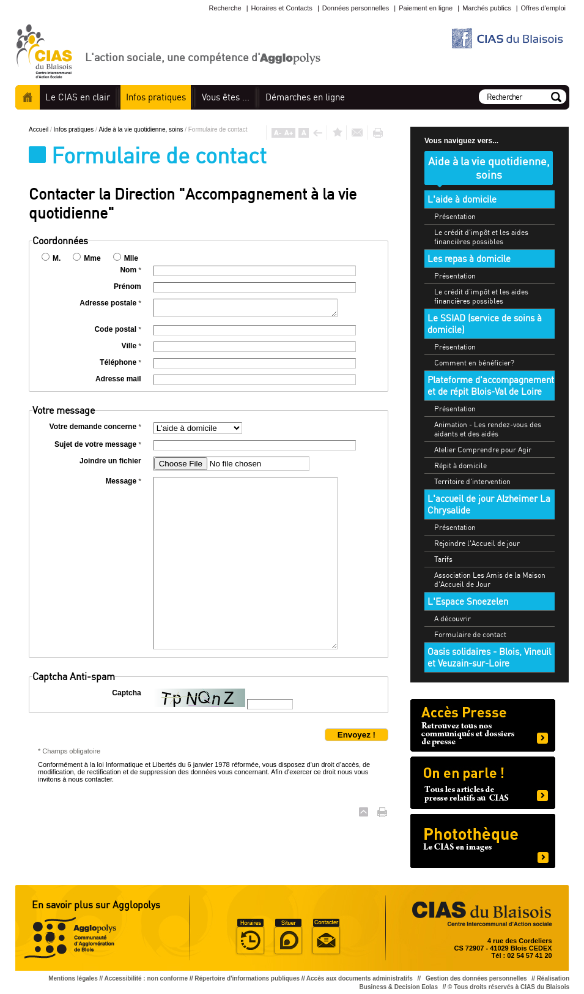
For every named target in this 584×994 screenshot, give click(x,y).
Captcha (126, 693)
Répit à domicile (460, 465)
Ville (131, 346)
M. (57, 258)
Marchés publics (486, 8)
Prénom (127, 286)
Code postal (117, 329)
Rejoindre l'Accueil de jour (477, 543)
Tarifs (443, 559)
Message (123, 481)
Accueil (27, 97)
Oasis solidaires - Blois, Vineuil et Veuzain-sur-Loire (489, 657)
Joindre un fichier (110, 461)
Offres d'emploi (543, 8)
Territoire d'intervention (472, 481)
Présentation (455, 216)
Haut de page (363, 811)
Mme (92, 258)
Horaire (250, 937)
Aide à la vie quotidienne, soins (142, 129)
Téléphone (120, 362)
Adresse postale (110, 303)
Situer (288, 937)
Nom (130, 270)
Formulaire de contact (470, 634)
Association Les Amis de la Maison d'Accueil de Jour (489, 579)
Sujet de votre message (97, 444)
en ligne (305, 97)
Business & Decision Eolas (399, 987)
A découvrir (452, 618)
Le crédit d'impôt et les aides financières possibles (481, 237)
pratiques (156, 97)
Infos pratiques (74, 129)
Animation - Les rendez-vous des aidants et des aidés (487, 429)
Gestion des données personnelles (477, 978)
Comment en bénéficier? (474, 362)
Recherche (225, 8)
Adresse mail (118, 379)
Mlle (131, 258)
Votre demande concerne (95, 426)
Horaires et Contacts (281, 8)
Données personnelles (355, 8)
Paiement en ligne (426, 8)
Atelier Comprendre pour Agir (482, 449)
